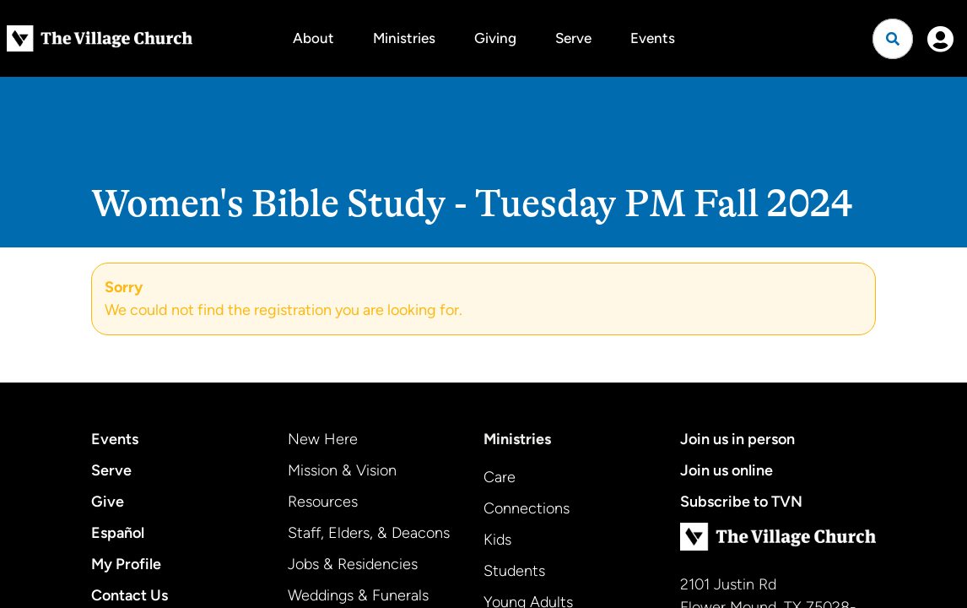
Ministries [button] (404, 38)
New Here (323, 439)
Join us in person (737, 439)
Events (652, 38)
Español (117, 533)
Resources (323, 501)
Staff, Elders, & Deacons (369, 533)
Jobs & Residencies (353, 564)
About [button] (313, 38)
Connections (527, 508)
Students (514, 571)
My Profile (126, 564)
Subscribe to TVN (741, 501)
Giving (495, 38)
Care (500, 477)
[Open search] (892, 39)
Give (107, 501)
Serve (573, 38)
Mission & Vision (342, 470)
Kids (497, 539)
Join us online (726, 470)
